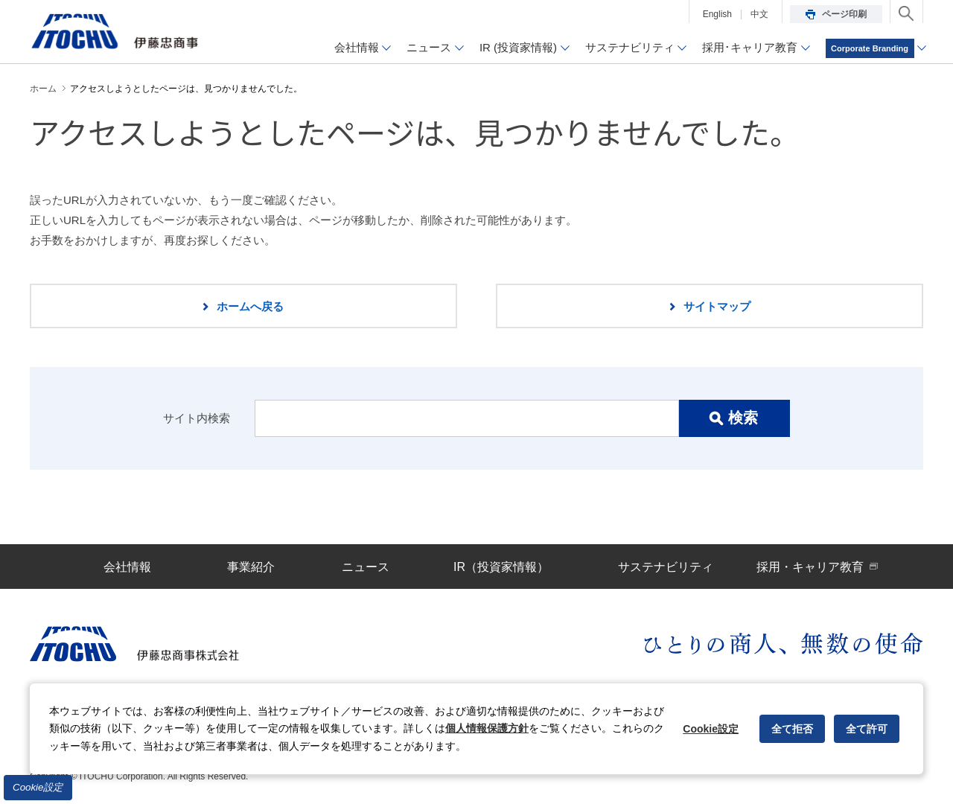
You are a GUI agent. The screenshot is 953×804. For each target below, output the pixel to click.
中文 (759, 14)
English (717, 14)
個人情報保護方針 (487, 728)
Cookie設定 (38, 787)
